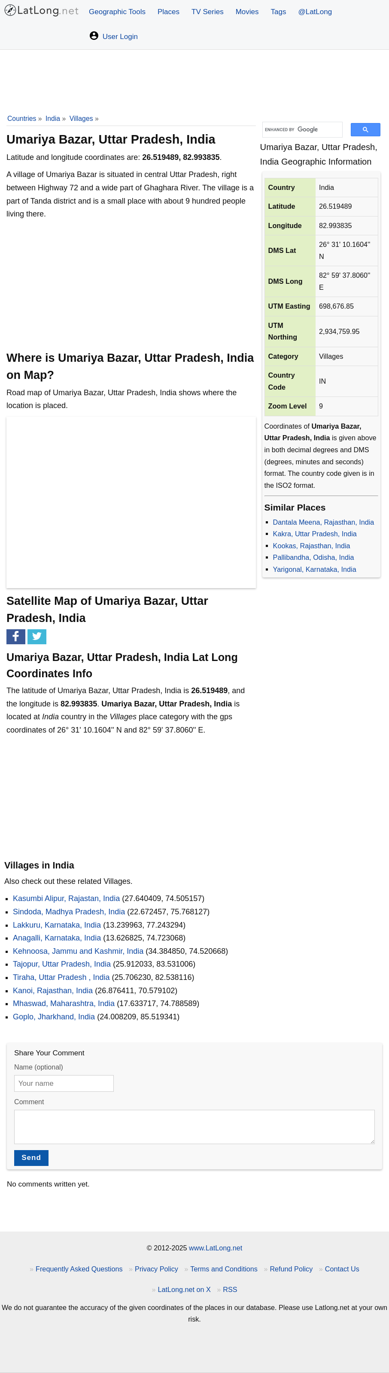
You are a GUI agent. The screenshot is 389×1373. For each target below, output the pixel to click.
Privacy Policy (156, 1269)
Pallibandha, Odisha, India (313, 557)
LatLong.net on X (184, 1289)
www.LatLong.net (215, 1248)
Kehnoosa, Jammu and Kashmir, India (78, 951)
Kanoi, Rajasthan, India (53, 990)
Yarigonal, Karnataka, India (314, 569)
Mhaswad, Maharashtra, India (64, 1003)
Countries (21, 118)
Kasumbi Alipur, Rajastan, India (66, 898)
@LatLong (315, 12)
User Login (113, 35)
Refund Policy (291, 1269)
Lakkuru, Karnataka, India (57, 925)
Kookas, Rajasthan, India (311, 546)
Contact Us (342, 1269)
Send (31, 1158)
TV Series (207, 12)
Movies (247, 12)
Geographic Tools (117, 12)
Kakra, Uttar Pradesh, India (315, 534)
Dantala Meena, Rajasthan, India (323, 522)
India (53, 118)
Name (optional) (38, 1067)
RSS (230, 1289)
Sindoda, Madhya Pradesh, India (69, 911)
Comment (29, 1102)
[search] (299, 130)
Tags (278, 12)
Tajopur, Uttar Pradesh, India (62, 964)
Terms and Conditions (224, 1269)
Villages (81, 118)
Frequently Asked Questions (79, 1269)
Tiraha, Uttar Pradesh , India (61, 977)
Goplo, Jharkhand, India (54, 1016)
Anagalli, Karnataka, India (57, 938)
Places (168, 12)
